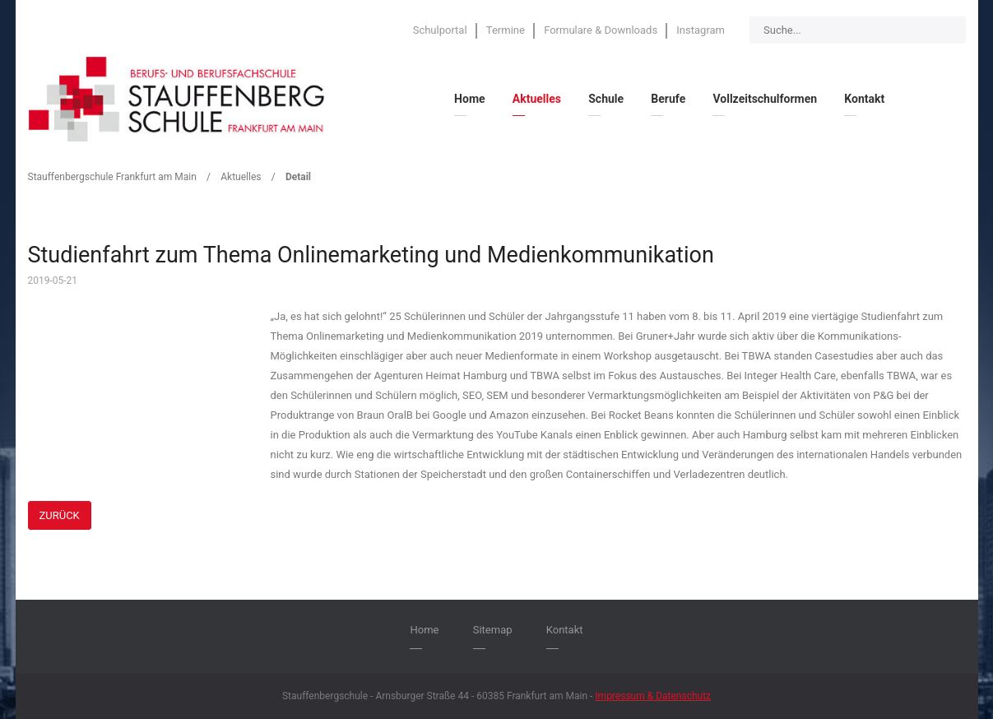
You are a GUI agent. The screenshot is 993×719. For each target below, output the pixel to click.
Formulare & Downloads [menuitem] (600, 30)
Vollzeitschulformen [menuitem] (764, 98)
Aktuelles (240, 177)
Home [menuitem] (469, 98)
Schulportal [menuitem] (440, 30)
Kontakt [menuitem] (864, 98)
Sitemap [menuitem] (493, 630)
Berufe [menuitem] (668, 98)
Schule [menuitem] (606, 98)
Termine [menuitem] (505, 30)
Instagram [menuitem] (700, 30)
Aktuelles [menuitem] (537, 98)
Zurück (59, 515)
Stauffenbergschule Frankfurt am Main (112, 177)
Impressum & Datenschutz (653, 696)
